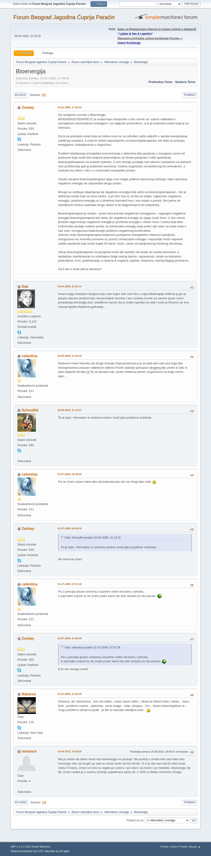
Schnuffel (30, 410)
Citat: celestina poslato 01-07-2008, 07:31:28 (92, 647)
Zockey (28, 107)
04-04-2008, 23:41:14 (70, 286)
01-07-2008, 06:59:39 (70, 528)
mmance (29, 751)
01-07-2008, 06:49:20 (70, 474)
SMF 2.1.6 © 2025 (21, 846)
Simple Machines (40, 846)
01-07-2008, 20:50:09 (70, 638)
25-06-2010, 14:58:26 (70, 751)
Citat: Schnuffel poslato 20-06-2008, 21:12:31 (92, 537)
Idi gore (20, 802)
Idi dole (20, 95)
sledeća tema (185, 82)
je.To (90, 372)
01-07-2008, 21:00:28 (70, 694)
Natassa (29, 694)
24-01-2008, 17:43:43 (70, 107)
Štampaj (189, 95)
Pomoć (165, 846)
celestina (29, 356)
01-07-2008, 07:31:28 (70, 584)
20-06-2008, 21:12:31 (70, 410)
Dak (25, 286)
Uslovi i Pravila (179, 846)
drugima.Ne (158, 367)
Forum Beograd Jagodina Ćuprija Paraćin (64, 17)
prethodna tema (160, 82)
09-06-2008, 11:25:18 (70, 355)
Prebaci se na (135, 820)
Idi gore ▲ (194, 846)
